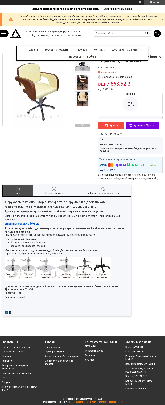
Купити (113, 125)
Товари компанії (53, 347)
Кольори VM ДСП (134, 347)
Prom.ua (98, 399)
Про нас (82, 49)
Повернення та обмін (82, 56)
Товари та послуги (56, 49)
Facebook (90, 355)
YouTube (89, 359)
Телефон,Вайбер (94, 350)
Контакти (99, 49)
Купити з (145, 125)
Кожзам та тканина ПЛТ (138, 388)
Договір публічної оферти (16, 347)
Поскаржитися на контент (84, 402)
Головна (32, 49)
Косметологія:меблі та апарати (62, 356)
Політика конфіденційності (110, 402)
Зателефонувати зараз (118, 8)
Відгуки (6, 382)
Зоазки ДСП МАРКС (136, 376)
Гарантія (6, 356)
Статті (5, 377)
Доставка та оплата (125, 49)
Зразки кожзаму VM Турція (140, 364)
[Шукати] (147, 34)
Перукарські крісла (55, 351)
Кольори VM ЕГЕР (135, 351)
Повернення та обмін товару (17, 373)
